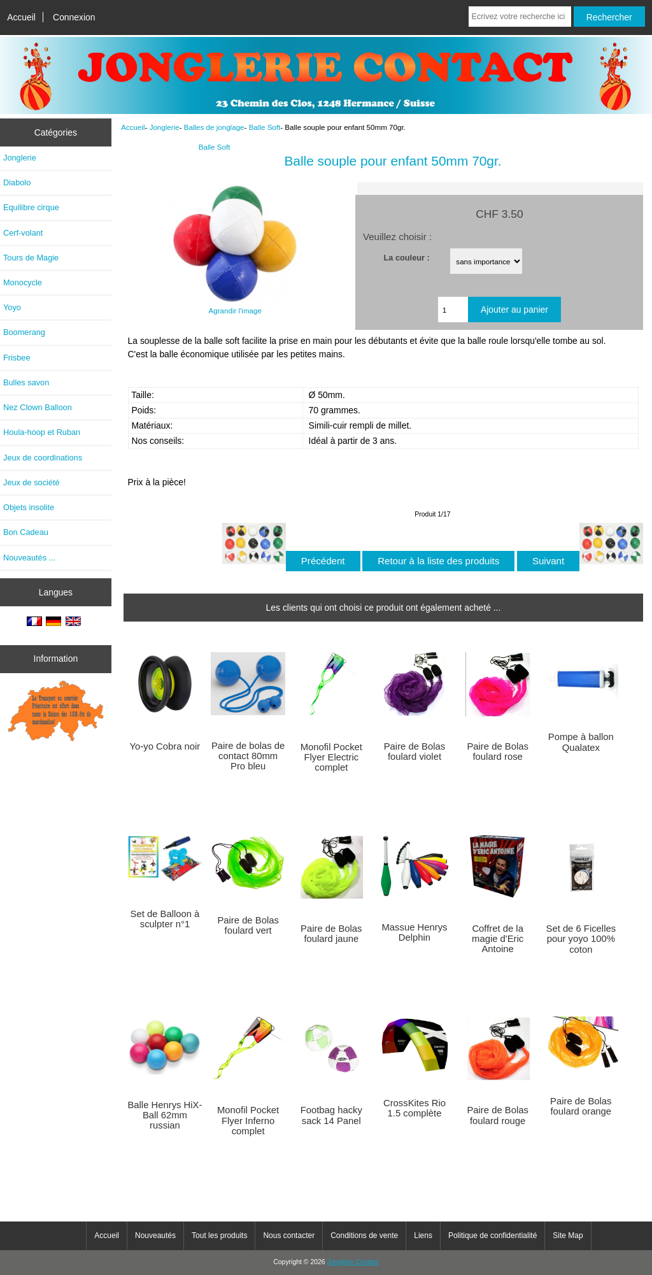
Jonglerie (165, 127)
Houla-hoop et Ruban (41, 432)
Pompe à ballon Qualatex (581, 742)
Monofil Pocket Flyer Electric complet (331, 757)
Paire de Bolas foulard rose (497, 751)
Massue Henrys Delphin (414, 932)
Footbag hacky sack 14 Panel (331, 1115)
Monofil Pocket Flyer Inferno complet (248, 1120)
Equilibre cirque (31, 207)
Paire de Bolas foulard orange (580, 1106)
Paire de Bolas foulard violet (414, 751)
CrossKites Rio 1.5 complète (414, 1108)
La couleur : (407, 257)
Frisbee (17, 357)
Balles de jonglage (214, 127)
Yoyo (12, 307)
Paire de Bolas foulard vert (247, 925)
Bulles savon (26, 382)
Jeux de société (31, 482)
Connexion (74, 17)
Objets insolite (28, 507)
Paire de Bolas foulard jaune (331, 933)
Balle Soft (265, 127)
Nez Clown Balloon (37, 407)
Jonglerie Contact (353, 1261)
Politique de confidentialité (492, 1235)
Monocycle (22, 282)
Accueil (21, 17)
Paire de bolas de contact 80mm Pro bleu (248, 756)
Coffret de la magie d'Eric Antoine (497, 938)
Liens (423, 1235)
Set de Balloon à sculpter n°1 (165, 919)
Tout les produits (219, 1235)
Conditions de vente (364, 1235)
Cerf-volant (23, 233)
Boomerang (24, 332)
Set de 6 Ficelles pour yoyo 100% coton (581, 938)
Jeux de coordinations (42, 457)
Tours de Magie (31, 257)
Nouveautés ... (29, 557)
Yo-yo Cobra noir (165, 746)
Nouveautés (155, 1235)
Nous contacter (289, 1235)
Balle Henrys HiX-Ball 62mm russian (164, 1115)
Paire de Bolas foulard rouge (497, 1115)
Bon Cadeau (25, 532)
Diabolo (17, 182)
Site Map (568, 1235)
